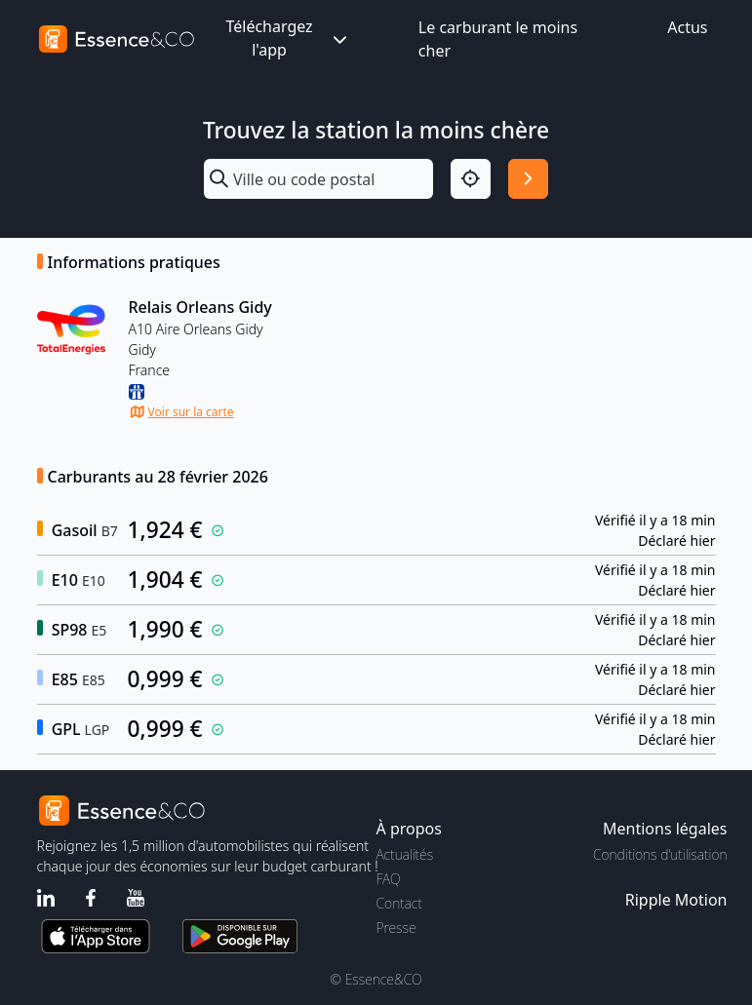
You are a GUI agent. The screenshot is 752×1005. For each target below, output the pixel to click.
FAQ (388, 879)
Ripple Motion (676, 899)
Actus (687, 27)
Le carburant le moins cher (497, 39)
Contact (399, 903)
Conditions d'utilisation (660, 854)
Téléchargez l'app (287, 38)
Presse (396, 927)
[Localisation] (471, 179)
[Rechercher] (528, 179)
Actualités (405, 854)
